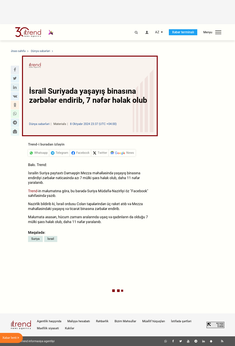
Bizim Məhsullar (125, 321)
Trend (32, 191)
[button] (15, 69)
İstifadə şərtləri (181, 321)
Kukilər (69, 328)
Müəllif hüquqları (153, 321)
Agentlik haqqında (49, 321)
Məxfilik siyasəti (48, 328)
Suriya (35, 239)
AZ (157, 32)
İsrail (50, 239)
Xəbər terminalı (183, 32)
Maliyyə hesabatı (78, 321)
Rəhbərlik (102, 321)
